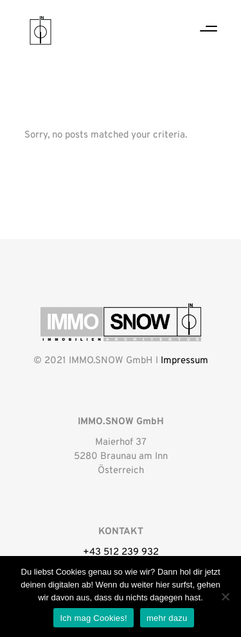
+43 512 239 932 (121, 552)
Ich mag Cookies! (93, 618)
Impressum (184, 361)
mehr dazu (167, 618)
